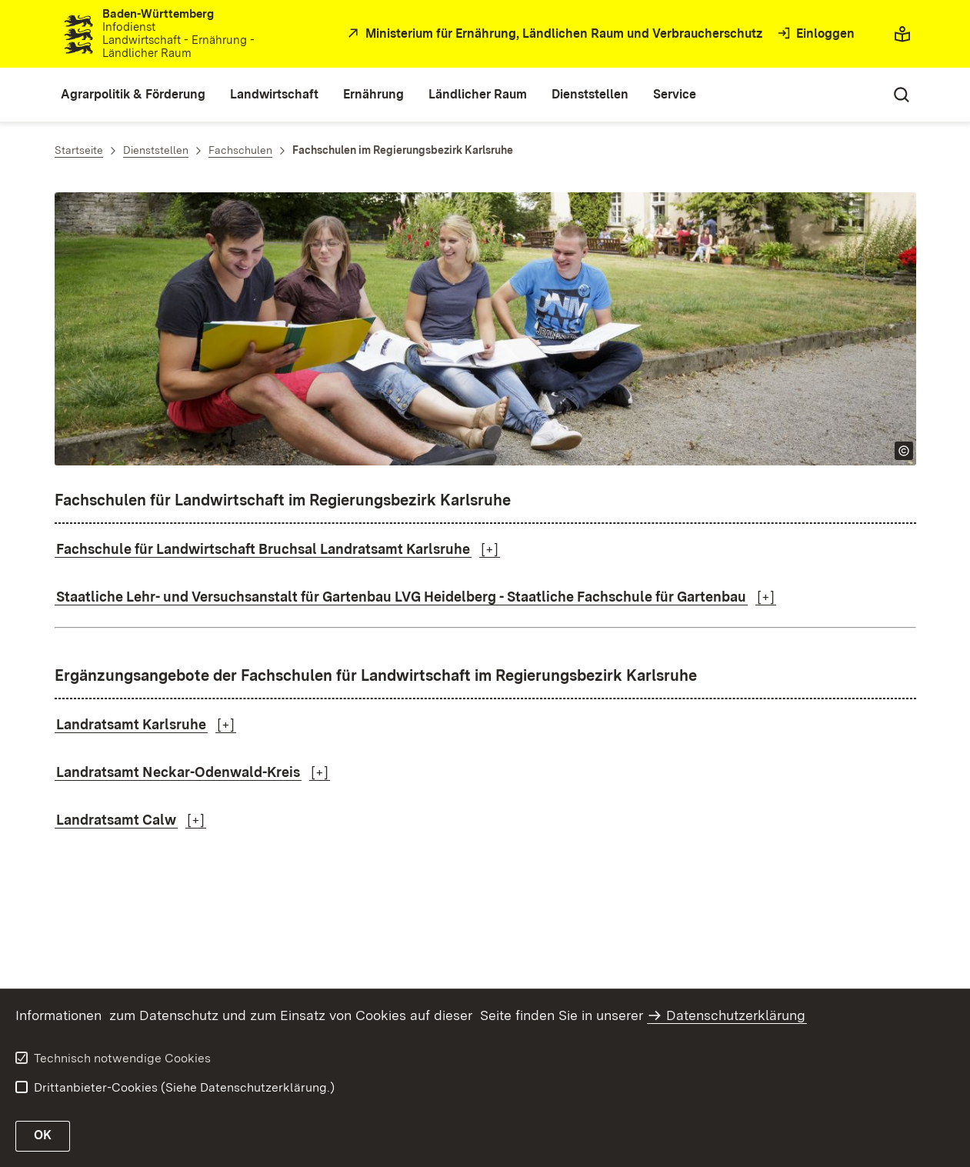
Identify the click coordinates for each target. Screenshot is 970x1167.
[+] (489, 549)
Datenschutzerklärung (735, 1015)
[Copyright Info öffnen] (904, 451)
